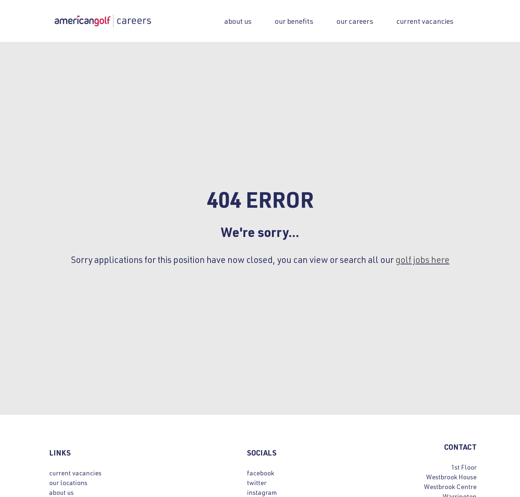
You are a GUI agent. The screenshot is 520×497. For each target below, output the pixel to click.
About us (238, 21)
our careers (355, 21)
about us (61, 492)
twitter (256, 482)
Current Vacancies (425, 21)
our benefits (294, 21)
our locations (68, 482)
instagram (262, 492)
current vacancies (75, 473)
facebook (260, 473)
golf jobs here (422, 259)
